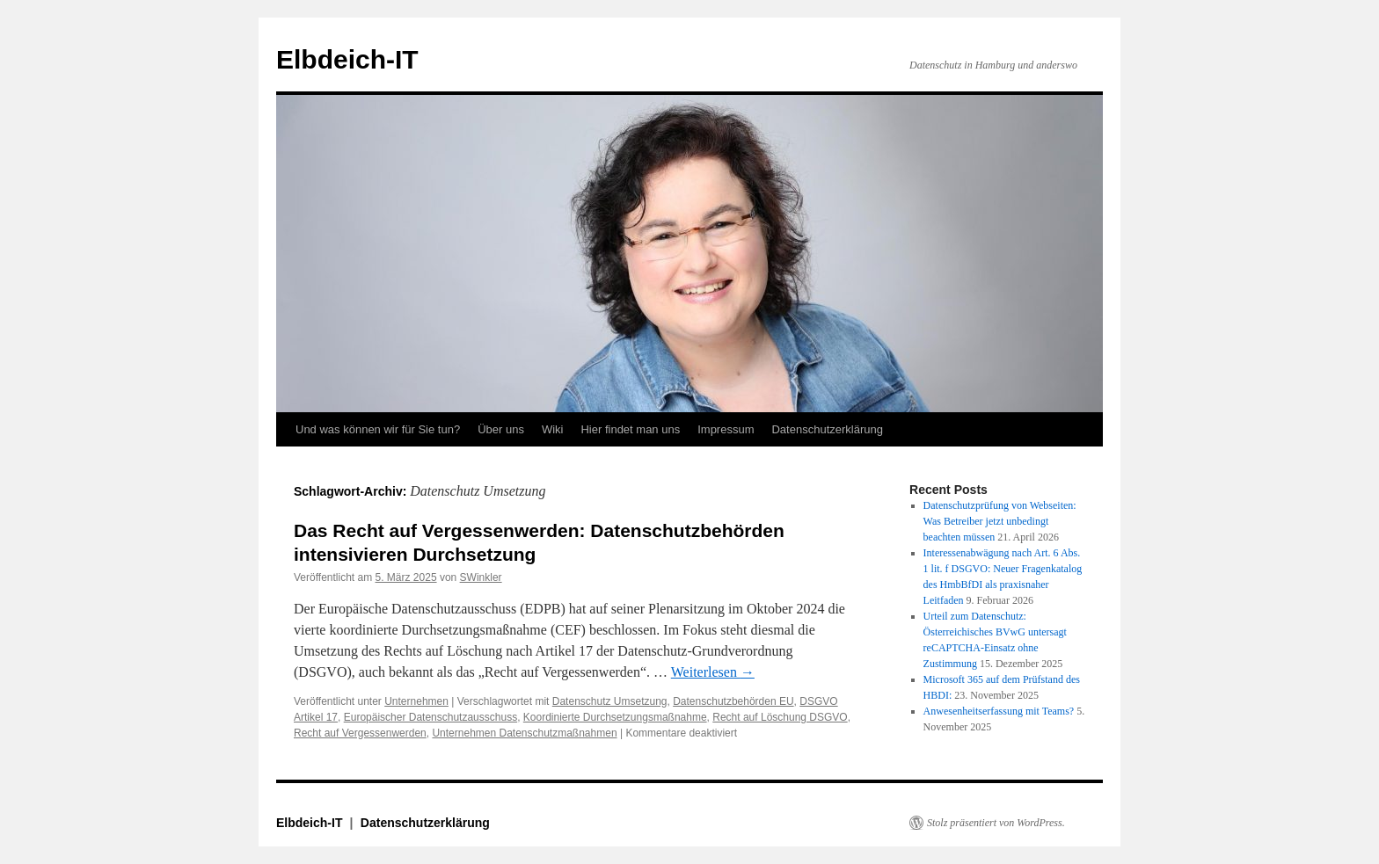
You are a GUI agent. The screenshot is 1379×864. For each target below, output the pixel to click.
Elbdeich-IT (347, 59)
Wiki (553, 429)
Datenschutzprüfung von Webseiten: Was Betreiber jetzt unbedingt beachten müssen (999, 521)
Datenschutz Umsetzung (610, 701)
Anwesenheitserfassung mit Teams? (999, 711)
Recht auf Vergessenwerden (360, 733)
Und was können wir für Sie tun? (378, 429)
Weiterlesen (713, 671)
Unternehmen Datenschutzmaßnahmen (524, 733)
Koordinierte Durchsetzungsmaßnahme (615, 717)
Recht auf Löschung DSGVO (779, 717)
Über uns (501, 429)
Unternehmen (416, 701)
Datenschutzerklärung (826, 429)
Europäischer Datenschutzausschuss (430, 717)
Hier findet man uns (630, 429)
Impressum (725, 429)
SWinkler (481, 577)
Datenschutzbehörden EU (733, 701)
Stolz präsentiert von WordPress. (996, 823)
